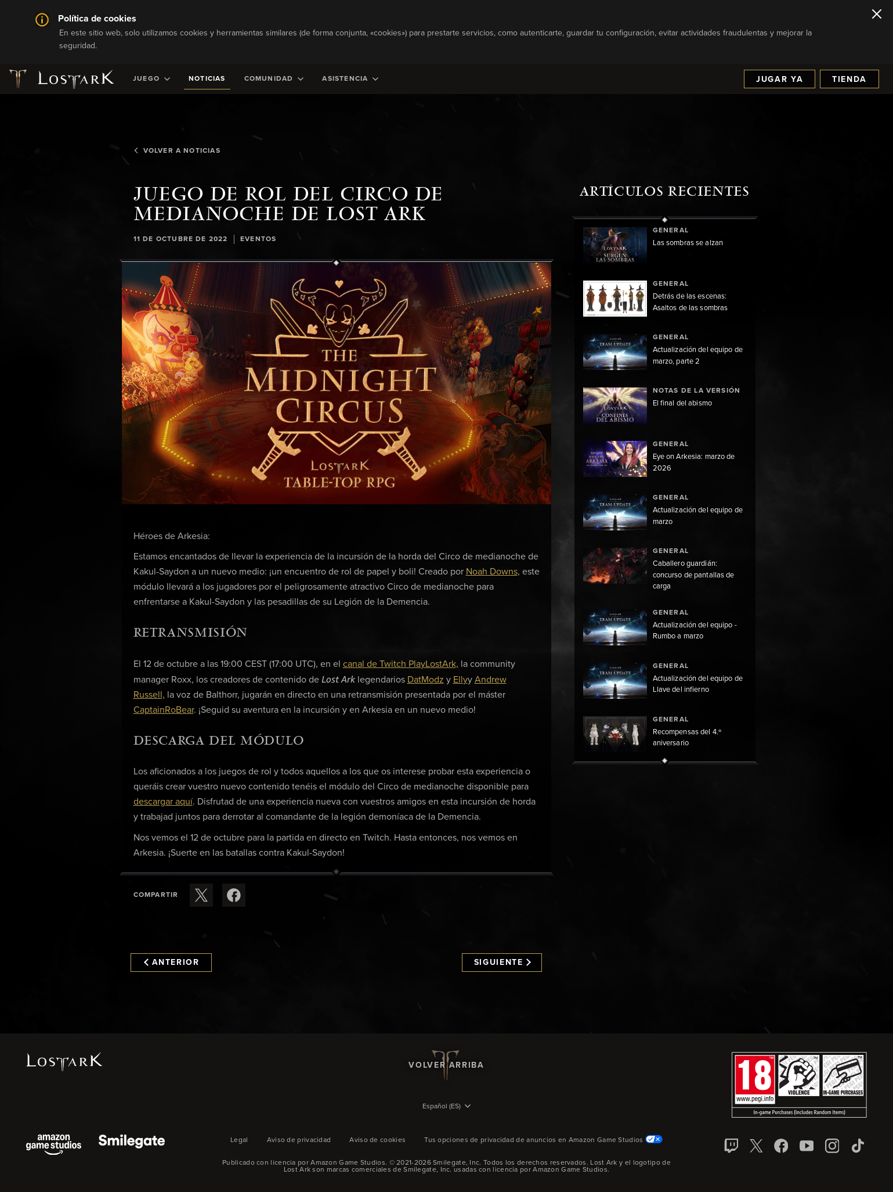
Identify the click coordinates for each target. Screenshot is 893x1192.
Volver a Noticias (176, 151)
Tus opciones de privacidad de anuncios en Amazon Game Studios (543, 1140)
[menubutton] (446, 1107)
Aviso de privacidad (299, 1140)
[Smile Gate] (132, 1145)
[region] (664, 490)
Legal (239, 1140)
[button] (336, 383)
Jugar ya (779, 80)
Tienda (849, 80)
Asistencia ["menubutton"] (350, 79)
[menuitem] (151, 79)
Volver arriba (446, 1065)
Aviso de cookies (377, 1140)
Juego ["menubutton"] (151, 79)
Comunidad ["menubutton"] (274, 79)
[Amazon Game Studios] (53, 1145)
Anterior (172, 962)
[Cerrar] (876, 15)
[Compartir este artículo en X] (201, 895)
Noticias (207, 79)
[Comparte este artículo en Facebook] (233, 895)
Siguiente (503, 962)
